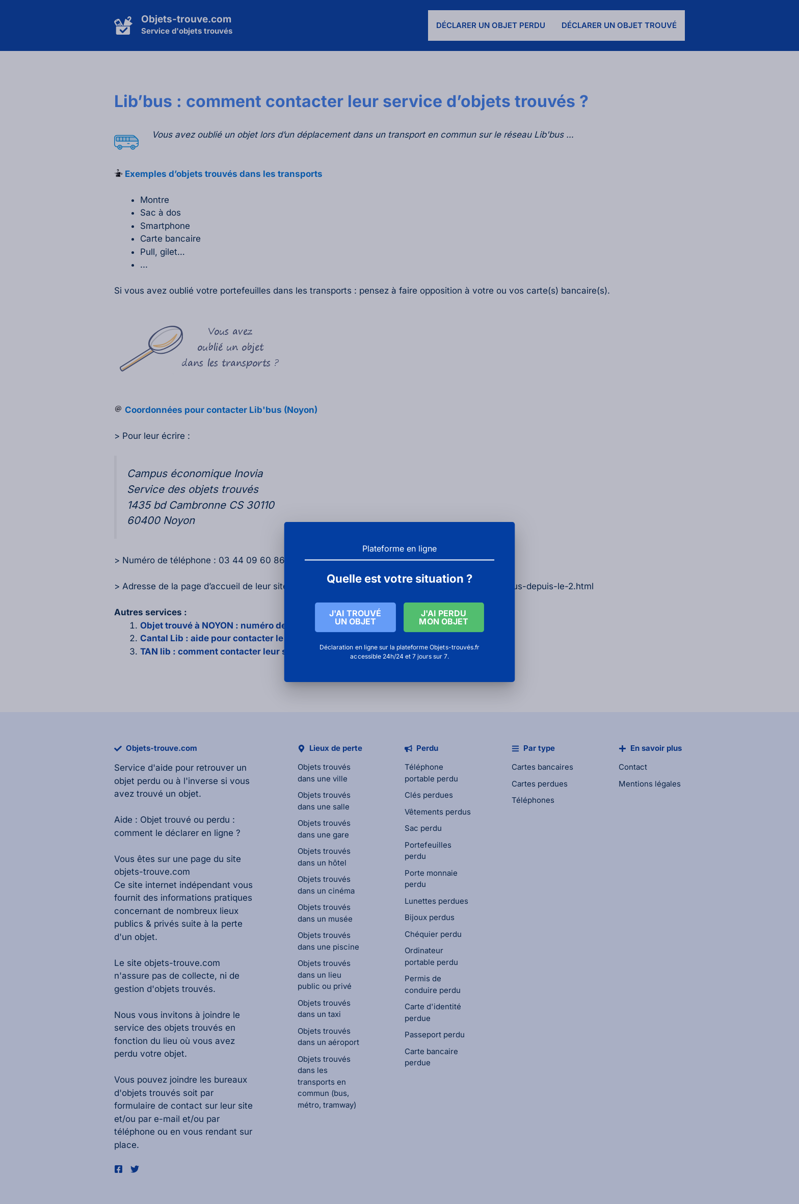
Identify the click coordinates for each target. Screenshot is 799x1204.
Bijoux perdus (430, 917)
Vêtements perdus (438, 812)
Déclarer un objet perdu (490, 25)
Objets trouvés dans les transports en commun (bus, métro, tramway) (327, 1082)
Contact (633, 767)
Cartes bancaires (542, 767)
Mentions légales (650, 784)
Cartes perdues (540, 784)
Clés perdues (429, 795)
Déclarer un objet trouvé (619, 25)
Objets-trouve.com (186, 19)
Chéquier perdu (433, 934)
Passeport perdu (435, 1034)
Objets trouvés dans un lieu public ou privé (325, 974)
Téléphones (533, 800)
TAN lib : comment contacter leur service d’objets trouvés (262, 651)
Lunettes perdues (436, 901)
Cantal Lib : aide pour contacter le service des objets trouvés (269, 638)
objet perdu (137, 781)
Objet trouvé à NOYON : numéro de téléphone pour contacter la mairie (287, 625)
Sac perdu (423, 828)
